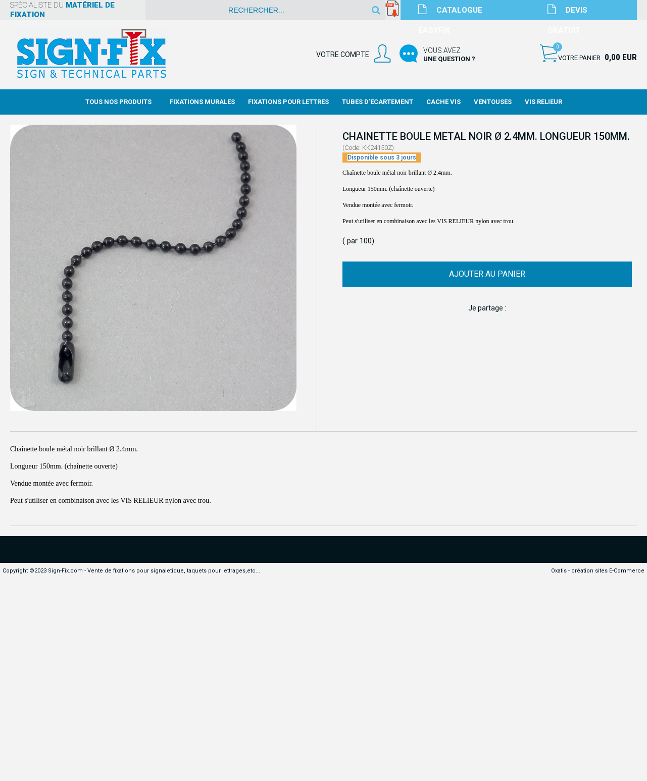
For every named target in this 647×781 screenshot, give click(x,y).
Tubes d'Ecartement (377, 102)
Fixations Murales (202, 102)
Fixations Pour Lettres (288, 102)
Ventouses (493, 102)
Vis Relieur (543, 102)
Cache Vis (443, 102)
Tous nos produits (118, 102)
